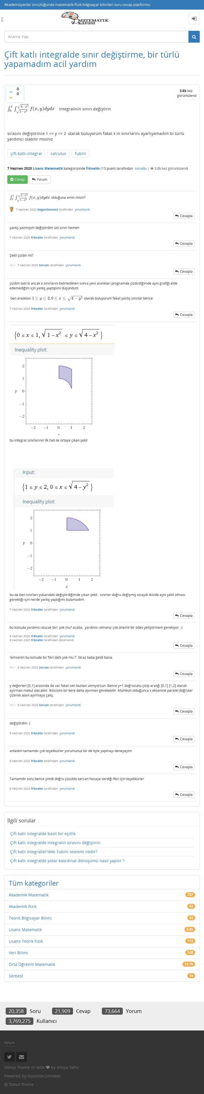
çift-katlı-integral (26, 153)
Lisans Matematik (48, 168)
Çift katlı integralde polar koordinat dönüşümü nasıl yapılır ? (67, 860)
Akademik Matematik (28, 895)
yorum (42, 179)
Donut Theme (17, 1067)
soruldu (141, 168)
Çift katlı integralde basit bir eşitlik (43, 833)
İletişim (9, 1042)
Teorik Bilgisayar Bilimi (30, 918)
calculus (58, 153)
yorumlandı (82, 209)
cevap (20, 179)
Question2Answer (44, 1075)
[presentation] (31, 108)
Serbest (16, 976)
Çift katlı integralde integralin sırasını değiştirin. (55, 842)
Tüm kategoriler (34, 883)
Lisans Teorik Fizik (26, 941)
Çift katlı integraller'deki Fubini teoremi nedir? (53, 851)
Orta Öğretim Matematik (32, 964)
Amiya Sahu (68, 1067)
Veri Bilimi (18, 952)
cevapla (186, 215)
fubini (80, 153)
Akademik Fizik (22, 906)
